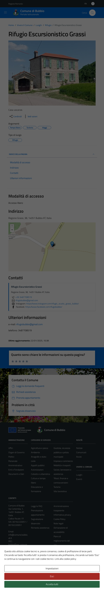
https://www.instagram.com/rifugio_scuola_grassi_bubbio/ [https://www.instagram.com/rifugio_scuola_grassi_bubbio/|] (52, 303)
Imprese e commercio (63, 461)
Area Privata (14, 567)
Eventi (79, 479)
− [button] (12, 230)
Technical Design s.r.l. (26, 584)
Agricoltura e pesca (39, 448)
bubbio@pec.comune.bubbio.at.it (17, 546)
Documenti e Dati (16, 474)
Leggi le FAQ (36, 506)
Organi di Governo (16, 452)
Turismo (57, 487)
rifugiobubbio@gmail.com (29, 324)
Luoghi (79, 474)
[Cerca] (92, 12)
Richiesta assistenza (40, 527)
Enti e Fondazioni (16, 469)
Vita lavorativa (60, 491)
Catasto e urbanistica (40, 474)
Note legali (58, 523)
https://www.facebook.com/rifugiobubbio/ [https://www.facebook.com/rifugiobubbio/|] (43, 306)
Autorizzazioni (37, 469)
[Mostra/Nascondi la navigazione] (5, 12)
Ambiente (35, 452)
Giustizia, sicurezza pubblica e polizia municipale (62, 452)
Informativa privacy (62, 514)
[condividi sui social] (15, 116)
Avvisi (79, 456)
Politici (11, 456)
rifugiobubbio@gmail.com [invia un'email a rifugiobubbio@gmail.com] (24, 300)
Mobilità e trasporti (62, 465)
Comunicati (81, 452)
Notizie (79, 448)
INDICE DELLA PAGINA (52, 154)
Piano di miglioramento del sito (62, 541)
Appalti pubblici (38, 465)
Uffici (10, 448)
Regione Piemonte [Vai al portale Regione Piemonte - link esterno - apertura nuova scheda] (15, 3)
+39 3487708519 (21, 297)
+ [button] (12, 226)
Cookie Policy (59, 519)
